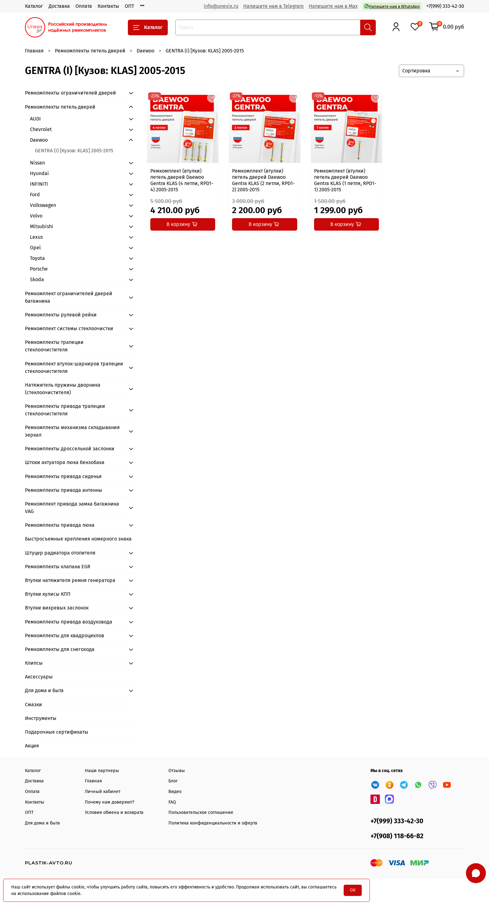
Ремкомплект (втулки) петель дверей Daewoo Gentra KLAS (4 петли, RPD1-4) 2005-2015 (181, 180)
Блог (173, 781)
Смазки (33, 704)
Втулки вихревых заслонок (57, 608)
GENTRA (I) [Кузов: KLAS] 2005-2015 (74, 151)
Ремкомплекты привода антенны (63, 490)
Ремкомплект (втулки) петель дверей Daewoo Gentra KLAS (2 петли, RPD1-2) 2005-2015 (263, 180)
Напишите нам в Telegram (273, 6)
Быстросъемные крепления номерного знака (78, 539)
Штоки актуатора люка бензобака (64, 462)
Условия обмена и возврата (114, 812)
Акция (32, 746)
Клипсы (34, 663)
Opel (35, 248)
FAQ (172, 802)
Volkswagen (43, 205)
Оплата (83, 6)
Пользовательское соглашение (200, 812)
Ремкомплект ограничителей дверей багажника (68, 297)
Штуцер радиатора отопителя (60, 553)
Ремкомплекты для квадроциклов (64, 635)
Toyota (37, 258)
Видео (175, 791)
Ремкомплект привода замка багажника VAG (72, 507)
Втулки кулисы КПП (47, 594)
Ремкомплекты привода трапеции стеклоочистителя (65, 410)
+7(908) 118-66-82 (397, 836)
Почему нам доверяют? (109, 802)
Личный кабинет (102, 791)
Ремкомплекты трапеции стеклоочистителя (54, 346)
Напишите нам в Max (333, 6)
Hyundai (39, 173)
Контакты (108, 6)
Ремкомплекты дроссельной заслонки (69, 449)
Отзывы (176, 770)
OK (353, 890)
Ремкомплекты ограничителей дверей (70, 93)
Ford (35, 195)
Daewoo (145, 51)
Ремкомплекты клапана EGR (57, 567)
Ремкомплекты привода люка (59, 525)
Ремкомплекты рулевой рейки (61, 315)
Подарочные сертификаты (56, 732)
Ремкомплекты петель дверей (90, 51)
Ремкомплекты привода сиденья (63, 476)
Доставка (59, 6)
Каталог (34, 6)
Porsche (39, 269)
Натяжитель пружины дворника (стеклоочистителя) (62, 388)
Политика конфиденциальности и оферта (212, 823)
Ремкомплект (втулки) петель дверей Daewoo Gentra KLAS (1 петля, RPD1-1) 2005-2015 (345, 180)
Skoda (37, 279)
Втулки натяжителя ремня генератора (70, 580)
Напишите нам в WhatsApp (392, 6)
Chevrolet (41, 129)
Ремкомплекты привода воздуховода (68, 622)
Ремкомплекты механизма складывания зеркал (72, 431)
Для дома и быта (44, 690)
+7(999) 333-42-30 (445, 6)
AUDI (35, 119)
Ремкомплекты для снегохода (59, 649)
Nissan (37, 163)
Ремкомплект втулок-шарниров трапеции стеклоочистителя (74, 367)
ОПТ (129, 6)
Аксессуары (39, 677)
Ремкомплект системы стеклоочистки (69, 328)
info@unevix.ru (221, 6)
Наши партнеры (102, 770)
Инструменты (40, 718)
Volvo (36, 216)
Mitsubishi (41, 226)
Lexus (36, 237)
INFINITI (39, 184)
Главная (34, 51)
